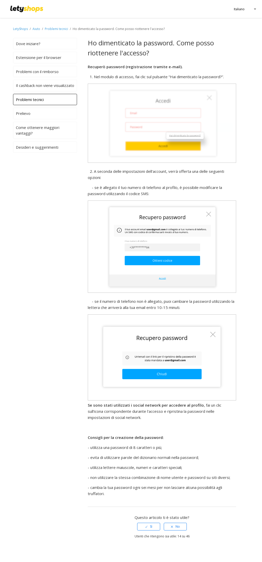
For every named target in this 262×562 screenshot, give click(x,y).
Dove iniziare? (28, 43)
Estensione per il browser (38, 57)
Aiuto (36, 29)
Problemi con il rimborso (37, 71)
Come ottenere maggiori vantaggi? (37, 130)
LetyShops (20, 29)
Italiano (239, 9)
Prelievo (23, 113)
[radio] (148, 526)
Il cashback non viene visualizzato (45, 85)
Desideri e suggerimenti (37, 147)
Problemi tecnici (56, 29)
